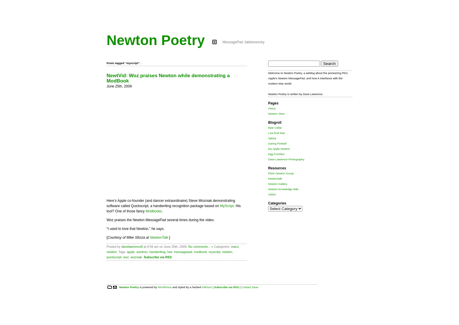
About (271, 108)
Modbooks (153, 211)
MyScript (227, 206)
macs (235, 246)
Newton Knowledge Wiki (283, 189)
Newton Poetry (156, 40)
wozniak (136, 257)
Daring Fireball (277, 143)
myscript (214, 252)
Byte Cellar (275, 127)
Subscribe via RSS (158, 257)
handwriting (157, 252)
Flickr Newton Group (281, 173)
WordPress (165, 287)
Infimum (207, 287)
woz (126, 257)
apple (130, 252)
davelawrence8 (132, 246)
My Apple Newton (279, 148)
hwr (169, 252)
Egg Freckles (276, 154)
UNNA (272, 194)
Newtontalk (275, 178)
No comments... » (200, 246)
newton (112, 252)
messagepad (183, 252)
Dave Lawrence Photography (286, 159)
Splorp (272, 138)
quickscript (114, 257)
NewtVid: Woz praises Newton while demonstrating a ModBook (168, 78)
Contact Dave (249, 287)
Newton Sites (276, 113)
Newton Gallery (277, 183)
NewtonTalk (159, 237)
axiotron (142, 252)
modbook (200, 252)
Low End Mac (276, 133)
